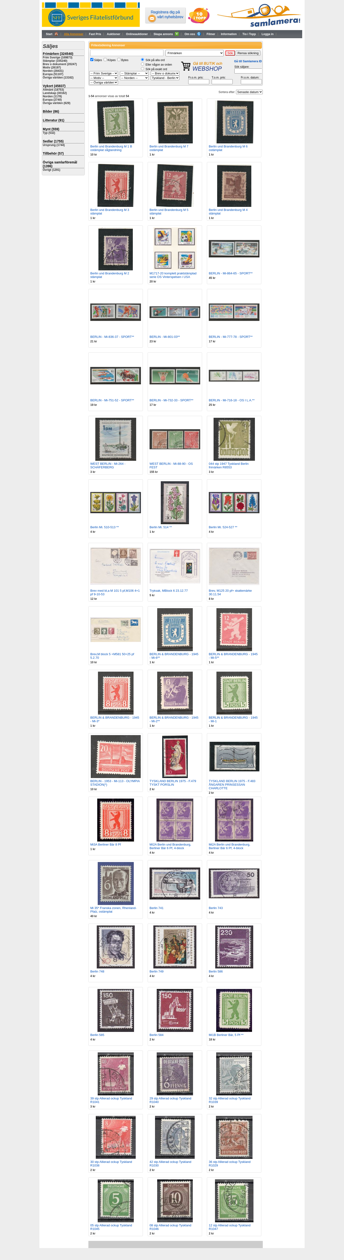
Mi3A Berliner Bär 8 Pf (105, 844)
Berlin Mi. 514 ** (161, 527)
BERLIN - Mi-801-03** (165, 337)
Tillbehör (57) (53, 153)
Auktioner (113, 34)
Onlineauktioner (137, 34)
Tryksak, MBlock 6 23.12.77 (169, 590)
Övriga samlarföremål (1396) (60, 164)
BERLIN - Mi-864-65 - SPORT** (231, 273)
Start (52, 34)
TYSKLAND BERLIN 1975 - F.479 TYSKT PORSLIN (173, 782)
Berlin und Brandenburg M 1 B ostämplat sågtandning (111, 148)
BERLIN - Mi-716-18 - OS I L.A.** (231, 400)
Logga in (268, 34)
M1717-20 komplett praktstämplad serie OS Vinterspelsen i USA (173, 275)
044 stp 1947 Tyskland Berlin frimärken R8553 (229, 465)
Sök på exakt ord (156, 69)
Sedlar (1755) (53, 141)
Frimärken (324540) (58, 54)
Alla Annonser (73, 34)
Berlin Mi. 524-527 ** (223, 527)
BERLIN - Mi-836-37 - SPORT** (112, 337)
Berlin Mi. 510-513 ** (104, 527)
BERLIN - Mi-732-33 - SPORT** (171, 400)
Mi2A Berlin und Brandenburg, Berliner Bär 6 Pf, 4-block (229, 846)
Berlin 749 (157, 971)
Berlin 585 (97, 1035)
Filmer (211, 34)
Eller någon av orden (158, 64)
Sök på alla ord (155, 60)
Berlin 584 (157, 1035)
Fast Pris (95, 34)
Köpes (112, 60)
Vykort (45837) (54, 86)
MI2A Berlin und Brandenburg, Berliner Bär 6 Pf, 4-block (170, 846)
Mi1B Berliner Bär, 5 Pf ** (226, 1035)
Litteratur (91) (53, 120)
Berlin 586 (216, 971)
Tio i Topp (249, 34)
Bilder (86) (51, 111)
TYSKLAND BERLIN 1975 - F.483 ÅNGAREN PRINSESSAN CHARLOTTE (232, 784)
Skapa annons (166, 34)
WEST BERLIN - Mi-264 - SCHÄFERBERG (107, 465)
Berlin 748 (97, 971)
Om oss (192, 34)
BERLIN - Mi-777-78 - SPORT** (231, 337)
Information (229, 34)
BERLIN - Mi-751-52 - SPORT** (112, 400)
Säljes (98, 60)
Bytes (124, 60)
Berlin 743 (216, 908)
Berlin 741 (157, 908)
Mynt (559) (51, 129)
